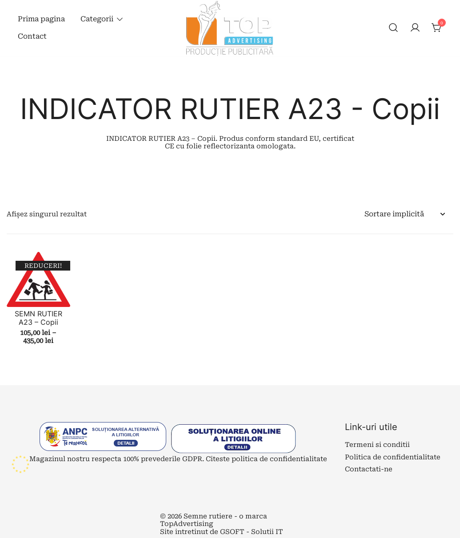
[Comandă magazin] (404, 214)
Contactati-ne (368, 469)
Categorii (96, 19)
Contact (32, 36)
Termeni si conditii (377, 445)
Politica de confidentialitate (392, 457)
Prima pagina (41, 19)
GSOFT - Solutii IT (251, 532)
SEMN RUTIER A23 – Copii (38, 318)
